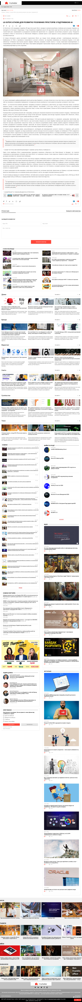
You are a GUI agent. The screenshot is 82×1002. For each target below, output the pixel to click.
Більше (20, 587)
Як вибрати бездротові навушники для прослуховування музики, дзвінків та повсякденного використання (51, 937)
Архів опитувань (6, 728)
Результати (29, 724)
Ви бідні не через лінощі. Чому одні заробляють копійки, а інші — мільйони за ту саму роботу (60, 862)
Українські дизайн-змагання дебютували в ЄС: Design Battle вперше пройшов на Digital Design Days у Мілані (21, 549)
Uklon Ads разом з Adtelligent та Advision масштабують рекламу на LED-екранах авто (22, 572)
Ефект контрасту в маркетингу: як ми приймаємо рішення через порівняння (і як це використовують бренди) (51, 978)
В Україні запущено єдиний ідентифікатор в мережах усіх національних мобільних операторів (22, 561)
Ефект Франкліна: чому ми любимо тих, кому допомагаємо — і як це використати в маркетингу (72, 978)
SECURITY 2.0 (54, 512)
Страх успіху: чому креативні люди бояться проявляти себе (10, 978)
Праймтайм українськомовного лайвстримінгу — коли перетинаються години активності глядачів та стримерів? (65, 253)
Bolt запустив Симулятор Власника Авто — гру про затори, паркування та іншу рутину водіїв (22, 544)
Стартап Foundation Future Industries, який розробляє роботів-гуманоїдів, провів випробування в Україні (19, 631)
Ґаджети (3, 923)
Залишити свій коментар (73, 210)
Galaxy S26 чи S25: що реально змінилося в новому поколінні (30, 937)
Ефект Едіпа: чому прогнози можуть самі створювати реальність (30, 978)
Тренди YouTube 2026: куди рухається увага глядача (57, 722)
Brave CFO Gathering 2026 (57, 458)
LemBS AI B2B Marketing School (58, 449)
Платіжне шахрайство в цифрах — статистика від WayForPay (20, 537)
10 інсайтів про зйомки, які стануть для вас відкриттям (64, 264)
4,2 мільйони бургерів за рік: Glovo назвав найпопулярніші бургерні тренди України (21, 516)
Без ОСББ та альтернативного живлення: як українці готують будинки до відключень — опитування (64, 259)
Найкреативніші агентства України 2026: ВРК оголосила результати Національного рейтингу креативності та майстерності (20, 595)
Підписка (80, 3)
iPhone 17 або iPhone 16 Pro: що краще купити (72, 937)
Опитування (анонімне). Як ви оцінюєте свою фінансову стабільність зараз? (18, 712)
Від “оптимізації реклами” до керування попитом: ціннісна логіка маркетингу (60, 778)
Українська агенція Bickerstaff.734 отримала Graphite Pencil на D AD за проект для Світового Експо (22, 566)
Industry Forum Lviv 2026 (57, 485)
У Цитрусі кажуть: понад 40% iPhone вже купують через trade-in (20, 554)
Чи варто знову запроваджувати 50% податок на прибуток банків (63, 467)
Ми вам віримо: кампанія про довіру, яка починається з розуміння (51, 958)
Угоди (68, 16)
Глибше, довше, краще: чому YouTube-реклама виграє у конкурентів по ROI (10, 958)
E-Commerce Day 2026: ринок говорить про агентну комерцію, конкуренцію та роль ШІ (24, 272)
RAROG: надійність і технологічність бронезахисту (24, 265)
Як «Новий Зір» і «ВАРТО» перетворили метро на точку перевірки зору (22, 582)
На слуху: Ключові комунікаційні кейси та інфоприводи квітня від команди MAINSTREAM (60, 548)
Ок (77, 999)
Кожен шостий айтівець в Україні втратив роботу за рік (17, 625)
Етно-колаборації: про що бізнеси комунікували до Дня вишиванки (21, 577)
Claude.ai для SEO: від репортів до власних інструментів (62, 476)
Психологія (4, 964)
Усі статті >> (57, 294)
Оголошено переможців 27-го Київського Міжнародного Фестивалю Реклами (21, 493)
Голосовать (11, 724)
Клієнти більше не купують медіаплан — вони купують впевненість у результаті (61, 750)
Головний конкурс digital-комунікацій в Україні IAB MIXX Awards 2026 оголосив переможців (25, 258)
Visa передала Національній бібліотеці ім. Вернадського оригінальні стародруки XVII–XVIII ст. (17, 608)
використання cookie (54, 999)
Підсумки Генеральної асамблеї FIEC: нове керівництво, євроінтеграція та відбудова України (25, 253)
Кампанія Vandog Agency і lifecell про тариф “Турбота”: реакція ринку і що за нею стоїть (61, 576)
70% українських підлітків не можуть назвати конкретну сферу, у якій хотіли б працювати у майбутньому (22, 521)
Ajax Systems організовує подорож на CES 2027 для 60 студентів (21, 458)
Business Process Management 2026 (60, 494)
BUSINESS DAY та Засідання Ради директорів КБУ (63, 503)
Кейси (2, 943)
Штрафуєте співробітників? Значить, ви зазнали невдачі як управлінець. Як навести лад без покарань (59, 806)
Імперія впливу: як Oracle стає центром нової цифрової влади (60, 889)
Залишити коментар (41, 241)
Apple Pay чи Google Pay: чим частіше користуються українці (20, 526)
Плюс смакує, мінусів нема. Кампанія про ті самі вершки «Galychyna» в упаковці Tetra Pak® (58, 632)
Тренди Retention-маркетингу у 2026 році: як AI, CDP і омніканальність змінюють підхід (57, 834)
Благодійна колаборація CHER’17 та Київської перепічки (65, 279)
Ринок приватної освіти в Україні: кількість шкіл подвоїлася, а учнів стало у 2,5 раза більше (23, 286)
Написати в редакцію (9, 203)
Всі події (61, 519)
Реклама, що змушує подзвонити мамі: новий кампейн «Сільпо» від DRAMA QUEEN (61, 604)
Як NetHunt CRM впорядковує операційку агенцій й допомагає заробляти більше (60, 695)
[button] (80, 294)
